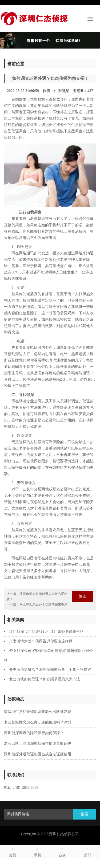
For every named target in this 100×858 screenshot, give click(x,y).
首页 (12, 851)
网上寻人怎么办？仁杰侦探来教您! (44, 604)
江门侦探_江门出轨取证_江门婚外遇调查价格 (46, 632)
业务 (62, 851)
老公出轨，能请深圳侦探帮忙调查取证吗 (37, 744)
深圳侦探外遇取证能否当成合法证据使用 (37, 754)
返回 (82, 596)
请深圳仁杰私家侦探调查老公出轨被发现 (37, 712)
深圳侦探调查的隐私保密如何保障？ (34, 733)
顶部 (87, 851)
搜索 (84, 814)
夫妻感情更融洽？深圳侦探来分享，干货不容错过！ (52, 670)
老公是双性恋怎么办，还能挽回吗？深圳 (37, 722)
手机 (37, 851)
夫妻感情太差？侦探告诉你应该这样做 (41, 641)
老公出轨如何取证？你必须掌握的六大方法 (44, 679)
